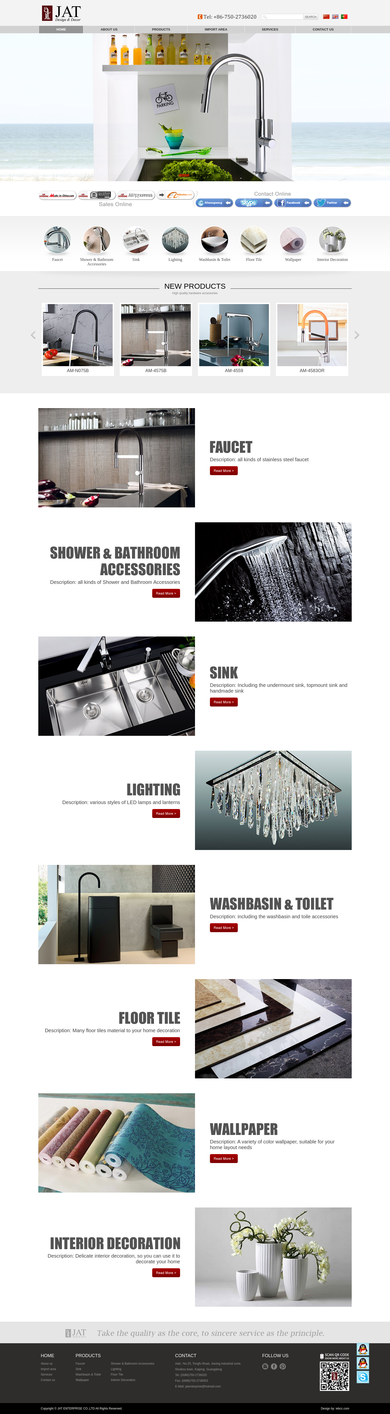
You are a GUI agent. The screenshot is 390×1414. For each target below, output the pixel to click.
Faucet (57, 259)
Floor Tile (254, 259)
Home (61, 29)
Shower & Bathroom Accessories (96, 261)
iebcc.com (342, 1408)
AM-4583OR (312, 338)
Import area (216, 29)
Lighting (175, 259)
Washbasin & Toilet (214, 259)
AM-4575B (156, 338)
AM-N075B (78, 338)
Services (270, 29)
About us (108, 29)
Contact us (323, 29)
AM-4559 (234, 338)
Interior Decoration (332, 259)
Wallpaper (293, 259)
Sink (136, 259)
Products (161, 29)
